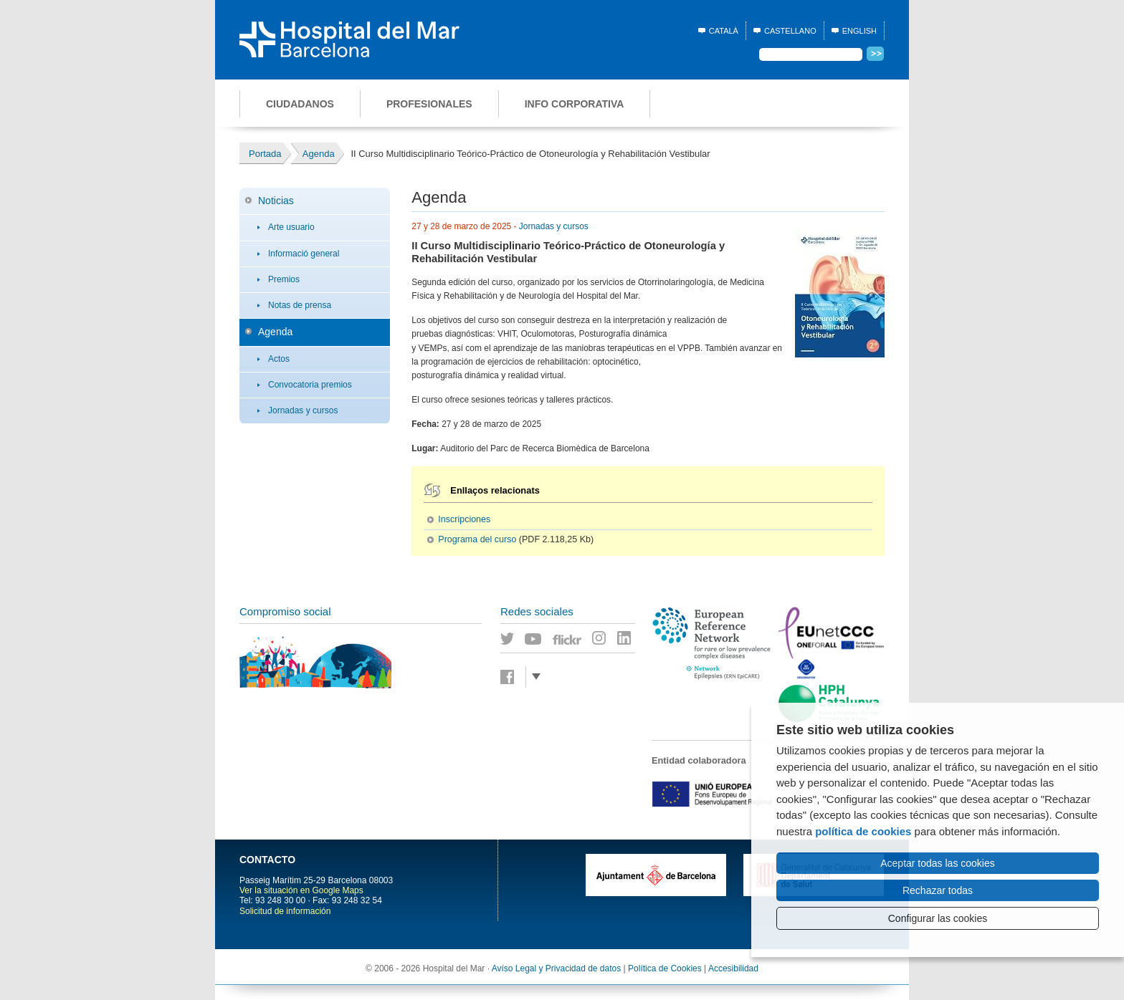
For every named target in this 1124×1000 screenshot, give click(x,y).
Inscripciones (464, 519)
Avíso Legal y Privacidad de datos (556, 968)
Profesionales (429, 104)
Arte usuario (291, 227)
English (859, 31)
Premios (284, 279)
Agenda (275, 331)
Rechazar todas (937, 890)
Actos (279, 359)
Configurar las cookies (938, 918)
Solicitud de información (284, 911)
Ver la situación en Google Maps (301, 890)
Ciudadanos (300, 104)
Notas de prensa (299, 305)
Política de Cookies (665, 968)
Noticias (276, 200)
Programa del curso (477, 539)
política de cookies (863, 831)
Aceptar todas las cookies (937, 863)
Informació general (303, 254)
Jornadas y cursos (303, 410)
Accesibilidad (733, 968)
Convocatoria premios (310, 385)
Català (723, 31)
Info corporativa (574, 104)
